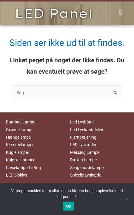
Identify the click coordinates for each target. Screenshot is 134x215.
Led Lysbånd (82, 122)
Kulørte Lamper (20, 159)
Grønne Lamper (20, 129)
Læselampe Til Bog (23, 167)
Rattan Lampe (83, 159)
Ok (68, 206)
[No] (127, 199)
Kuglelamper (17, 152)
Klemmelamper (20, 144)
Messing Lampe (84, 152)
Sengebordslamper (87, 167)
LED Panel (54, 13)
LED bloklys (16, 175)
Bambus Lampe (20, 122)
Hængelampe (18, 137)
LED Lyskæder (83, 144)
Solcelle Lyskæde (85, 175)
